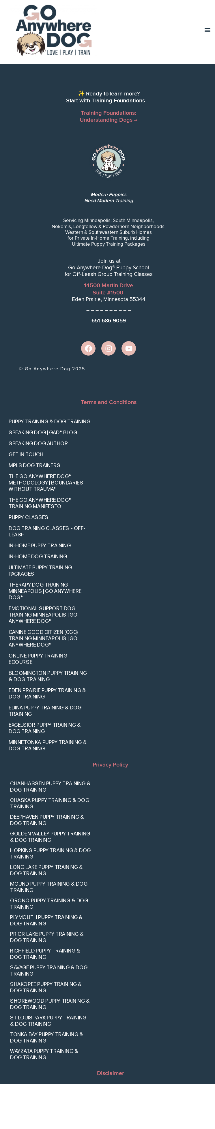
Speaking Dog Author (38, 488)
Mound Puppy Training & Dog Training (49, 932)
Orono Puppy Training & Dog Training (49, 948)
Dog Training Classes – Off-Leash (47, 576)
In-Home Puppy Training (40, 590)
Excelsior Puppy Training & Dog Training (45, 773)
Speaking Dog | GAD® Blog (43, 477)
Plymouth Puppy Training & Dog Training (46, 965)
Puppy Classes (28, 562)
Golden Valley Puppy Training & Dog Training (50, 882)
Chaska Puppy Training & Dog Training (49, 848)
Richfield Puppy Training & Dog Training (45, 999)
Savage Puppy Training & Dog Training (48, 1015)
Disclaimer (110, 1118)
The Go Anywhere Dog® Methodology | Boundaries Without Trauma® (46, 527)
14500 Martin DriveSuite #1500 (108, 334)
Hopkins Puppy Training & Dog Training (50, 898)
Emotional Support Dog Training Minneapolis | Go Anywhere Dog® (43, 659)
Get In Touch (26, 499)
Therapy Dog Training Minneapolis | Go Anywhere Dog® (45, 636)
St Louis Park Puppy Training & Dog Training (48, 1066)
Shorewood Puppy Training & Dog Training (50, 1049)
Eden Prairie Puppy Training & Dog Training (47, 738)
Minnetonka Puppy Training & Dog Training (48, 790)
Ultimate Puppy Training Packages (40, 615)
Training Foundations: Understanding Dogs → (108, 161)
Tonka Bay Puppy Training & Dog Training (46, 1082)
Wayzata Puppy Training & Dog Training (44, 1099)
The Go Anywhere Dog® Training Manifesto (40, 548)
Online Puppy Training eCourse (38, 704)
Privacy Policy (110, 809)
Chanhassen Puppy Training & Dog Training (50, 831)
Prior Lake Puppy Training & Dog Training (47, 982)
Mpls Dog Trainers (34, 510)
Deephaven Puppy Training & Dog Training (47, 865)
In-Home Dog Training (38, 601)
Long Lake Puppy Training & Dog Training (46, 915)
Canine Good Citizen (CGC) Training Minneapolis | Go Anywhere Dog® (43, 683)
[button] (207, 30)
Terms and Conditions (109, 447)
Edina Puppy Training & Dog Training (45, 755)
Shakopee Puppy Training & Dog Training (46, 1032)
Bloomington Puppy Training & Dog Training (48, 721)
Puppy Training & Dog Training (49, 466)
